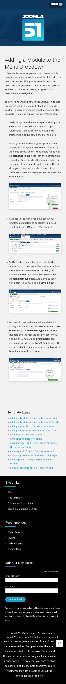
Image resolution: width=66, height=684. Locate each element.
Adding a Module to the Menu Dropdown (32, 426)
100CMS (11, 537)
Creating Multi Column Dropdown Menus (32, 451)
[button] (56, 5)
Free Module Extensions (20, 503)
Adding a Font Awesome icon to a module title (34, 422)
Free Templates (16, 497)
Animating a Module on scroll (26, 434)
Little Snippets (15, 543)
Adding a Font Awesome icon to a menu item (33, 418)
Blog (10, 492)
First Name (10, 586)
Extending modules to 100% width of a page (33, 455)
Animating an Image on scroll (26, 438)
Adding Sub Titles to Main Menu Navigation (33, 430)
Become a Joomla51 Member (22, 509)
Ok (59, 643)
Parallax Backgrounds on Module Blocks (31, 467)
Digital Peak (14, 532)
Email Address (12, 576)
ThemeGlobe (14, 549)
